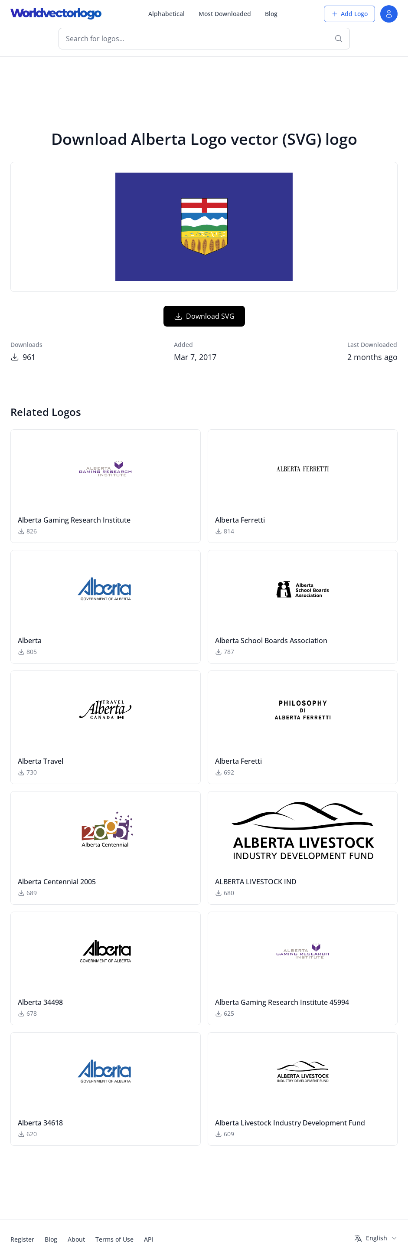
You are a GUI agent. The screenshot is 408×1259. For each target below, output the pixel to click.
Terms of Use (114, 1239)
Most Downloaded (225, 14)
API (148, 1239)
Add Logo (349, 14)
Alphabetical (166, 14)
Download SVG (204, 316)
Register (22, 1239)
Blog (271, 14)
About (76, 1239)
